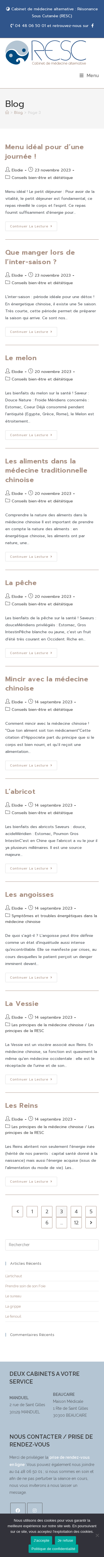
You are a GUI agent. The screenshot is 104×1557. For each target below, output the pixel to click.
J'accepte (41, 1540)
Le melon (21, 358)
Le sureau (13, 1296)
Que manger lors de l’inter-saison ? (40, 257)
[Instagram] (34, 1510)
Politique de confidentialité (53, 1549)
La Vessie (22, 1004)
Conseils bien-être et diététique (42, 178)
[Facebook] (18, 1510)
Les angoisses (29, 895)
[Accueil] (7, 113)
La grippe (13, 1306)
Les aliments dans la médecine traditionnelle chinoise (46, 470)
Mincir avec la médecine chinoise (46, 684)
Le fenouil (13, 1316)
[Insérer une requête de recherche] (52, 1245)
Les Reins (21, 1106)
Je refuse (65, 1540)
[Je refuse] (97, 1535)
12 (76, 1223)
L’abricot (20, 792)
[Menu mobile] (89, 75)
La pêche (21, 583)
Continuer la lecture (33, 225)
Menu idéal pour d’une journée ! (44, 151)
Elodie (17, 170)
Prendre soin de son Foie (25, 1286)
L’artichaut (13, 1276)
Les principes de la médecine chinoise (47, 1025)
